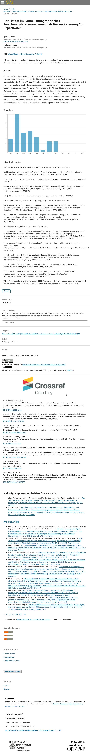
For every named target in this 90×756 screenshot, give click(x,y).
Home (6, 9)
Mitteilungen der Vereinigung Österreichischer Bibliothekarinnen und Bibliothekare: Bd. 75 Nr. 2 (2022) (41, 534)
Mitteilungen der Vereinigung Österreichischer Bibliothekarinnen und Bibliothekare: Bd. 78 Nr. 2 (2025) (44, 556)
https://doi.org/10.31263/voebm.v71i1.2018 (25, 54)
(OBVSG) (33, 730)
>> (25, 614)
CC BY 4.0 (70, 370)
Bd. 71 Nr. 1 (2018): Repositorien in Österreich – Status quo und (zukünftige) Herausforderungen (38, 11)
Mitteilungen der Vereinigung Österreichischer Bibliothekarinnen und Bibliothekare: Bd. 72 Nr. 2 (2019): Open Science (45, 502)
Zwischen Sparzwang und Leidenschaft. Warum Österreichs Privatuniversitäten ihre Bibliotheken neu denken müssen (47, 553)
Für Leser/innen (9, 654)
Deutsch (7, 689)
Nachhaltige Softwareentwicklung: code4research (42, 590)
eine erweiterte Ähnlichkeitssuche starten (33, 619)
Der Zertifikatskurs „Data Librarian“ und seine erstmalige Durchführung (46, 499)
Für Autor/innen (9, 657)
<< (4, 614)
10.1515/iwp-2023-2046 (12, 410)
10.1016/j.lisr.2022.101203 (13, 421)
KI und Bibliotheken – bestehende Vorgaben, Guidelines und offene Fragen (51, 545)
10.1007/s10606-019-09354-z (14, 432)
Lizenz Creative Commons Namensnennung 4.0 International (43, 365)
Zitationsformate (10, 322)
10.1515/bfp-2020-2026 (12, 443)
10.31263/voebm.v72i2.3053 (14, 482)
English (6, 685)
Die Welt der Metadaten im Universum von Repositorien (50, 604)
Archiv (13, 9)
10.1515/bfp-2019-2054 (12, 468)
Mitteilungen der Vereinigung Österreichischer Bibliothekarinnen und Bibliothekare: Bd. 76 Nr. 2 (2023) (41, 601)
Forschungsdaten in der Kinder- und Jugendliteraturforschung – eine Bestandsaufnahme (43, 598)
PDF (7, 291)
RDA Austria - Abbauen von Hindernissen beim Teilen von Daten (45, 539)
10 (21, 614)
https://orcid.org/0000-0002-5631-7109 (16, 41)
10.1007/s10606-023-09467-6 (14, 457)
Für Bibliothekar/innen (12, 661)
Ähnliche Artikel (11, 522)
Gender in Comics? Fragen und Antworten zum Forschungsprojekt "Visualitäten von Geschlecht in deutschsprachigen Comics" (46, 568)
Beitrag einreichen (12, 671)
